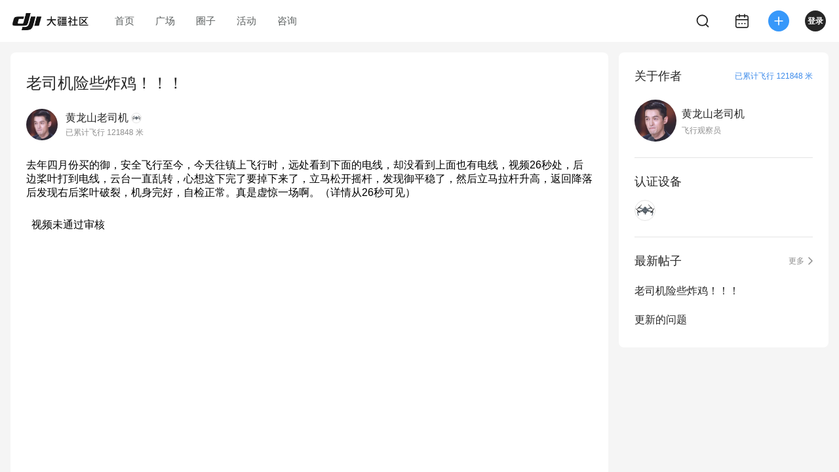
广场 (165, 20)
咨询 (287, 20)
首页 (124, 20)
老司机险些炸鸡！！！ (686, 290)
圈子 (206, 20)
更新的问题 (660, 319)
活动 (246, 20)
